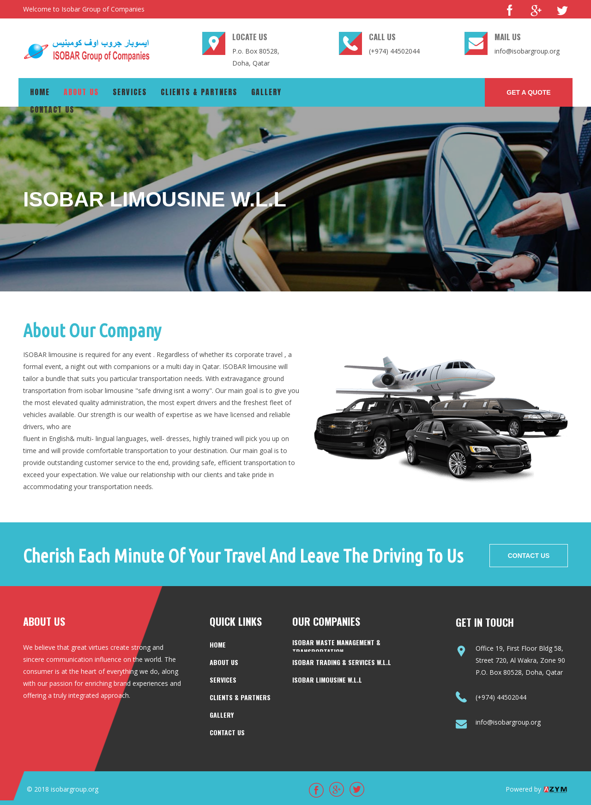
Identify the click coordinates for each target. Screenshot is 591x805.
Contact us (52, 109)
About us (81, 91)
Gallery (266, 91)
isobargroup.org (74, 789)
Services (130, 91)
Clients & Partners (199, 91)
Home (40, 91)
